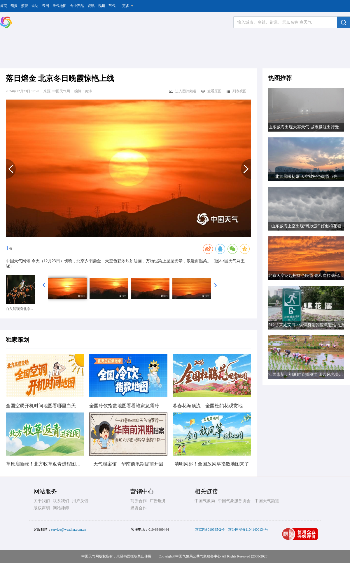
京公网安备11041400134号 (248, 529)
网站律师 (61, 508)
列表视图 (236, 91)
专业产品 (77, 6)
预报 (14, 6)
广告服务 (158, 501)
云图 (45, 6)
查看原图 (211, 91)
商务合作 (138, 501)
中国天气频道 (267, 501)
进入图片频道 (182, 91)
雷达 (35, 6)
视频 (101, 6)
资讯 (91, 6)
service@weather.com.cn (68, 529)
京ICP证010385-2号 (210, 529)
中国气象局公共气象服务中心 (198, 556)
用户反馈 (80, 501)
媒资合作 (138, 508)
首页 (3, 6)
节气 (112, 6)
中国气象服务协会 (234, 501)
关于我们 (42, 501)
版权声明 (42, 508)
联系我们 (61, 501)
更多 (125, 6)
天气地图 (59, 6)
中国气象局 (205, 501)
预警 (24, 6)
